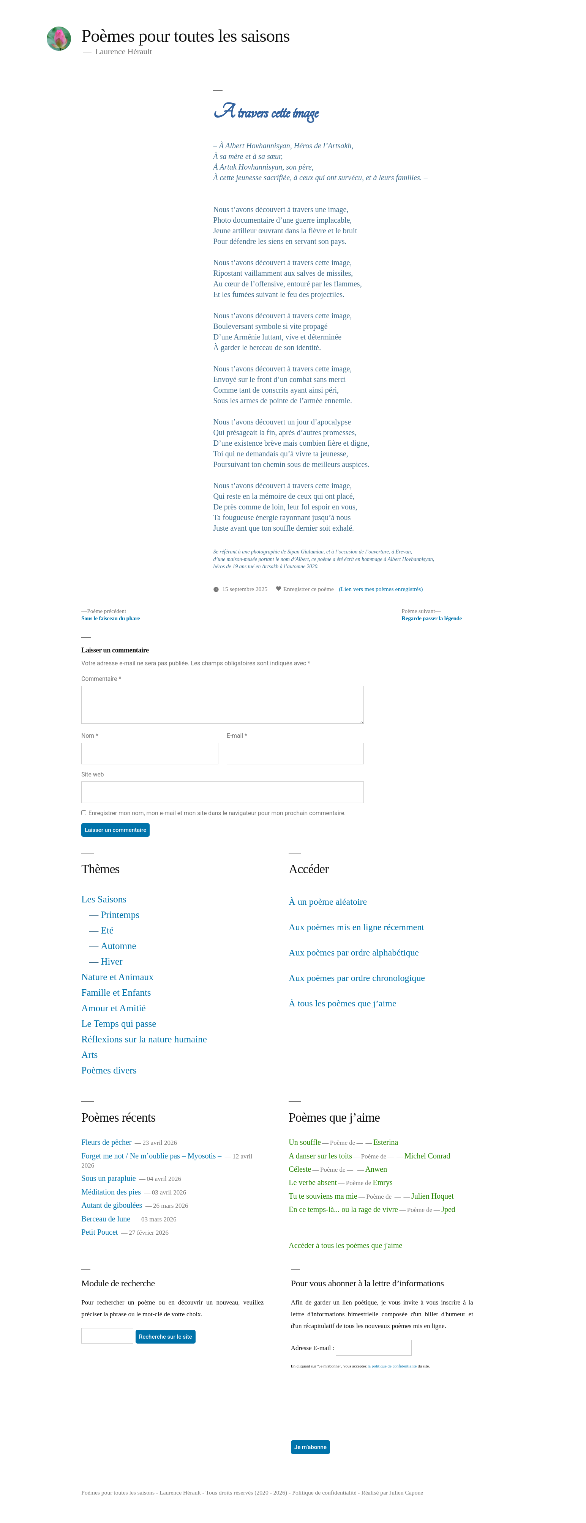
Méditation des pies (111, 1192)
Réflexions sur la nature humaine (144, 1039)
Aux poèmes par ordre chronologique (357, 978)
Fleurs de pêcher (106, 1142)
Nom (89, 735)
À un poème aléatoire (328, 902)
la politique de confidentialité (392, 1366)
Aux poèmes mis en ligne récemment (356, 927)
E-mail (237, 735)
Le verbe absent (313, 1182)
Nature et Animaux (117, 977)
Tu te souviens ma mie (323, 1196)
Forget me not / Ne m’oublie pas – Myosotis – (151, 1156)
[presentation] (322, 1396)
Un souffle (305, 1142)
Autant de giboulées (111, 1205)
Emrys (383, 1182)
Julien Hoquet (432, 1196)
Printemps (120, 915)
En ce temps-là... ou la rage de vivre (343, 1209)
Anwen (376, 1169)
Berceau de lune (105, 1219)
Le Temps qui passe (118, 1023)
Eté (107, 930)
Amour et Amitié (113, 1008)
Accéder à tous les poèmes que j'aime (345, 1245)
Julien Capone (406, 1492)
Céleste (300, 1169)
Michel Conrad (427, 1156)
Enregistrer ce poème (305, 589)
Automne (118, 946)
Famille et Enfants (116, 992)
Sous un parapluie (108, 1178)
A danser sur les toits (320, 1156)
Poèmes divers (108, 1070)
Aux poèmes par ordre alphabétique (354, 952)
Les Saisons (103, 899)
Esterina (385, 1142)
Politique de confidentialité (324, 1492)
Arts (89, 1055)
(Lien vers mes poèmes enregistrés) (381, 589)
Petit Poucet (99, 1232)
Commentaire (101, 678)
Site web (92, 774)
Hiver (112, 961)
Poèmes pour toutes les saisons (185, 36)
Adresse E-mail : (313, 1348)
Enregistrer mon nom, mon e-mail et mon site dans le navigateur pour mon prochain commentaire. (217, 813)
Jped (448, 1209)
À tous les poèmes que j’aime (342, 1003)
